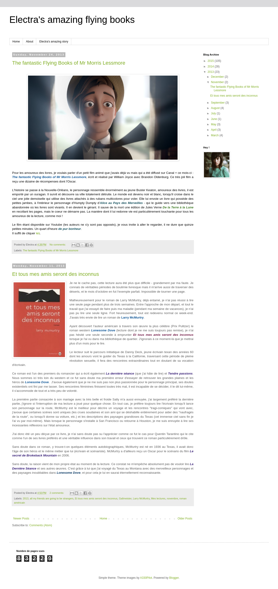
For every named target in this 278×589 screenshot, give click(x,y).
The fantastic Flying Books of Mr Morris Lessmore (68, 63)
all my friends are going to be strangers (52, 498)
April (214, 129)
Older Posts (185, 518)
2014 (211, 66)
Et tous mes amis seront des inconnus (55, 274)
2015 (211, 61)
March (215, 135)
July (214, 113)
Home (16, 41)
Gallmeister (125, 498)
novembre (172, 498)
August (216, 108)
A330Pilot (146, 577)
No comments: (58, 244)
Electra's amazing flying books (72, 19)
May (214, 124)
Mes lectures (158, 498)
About (29, 41)
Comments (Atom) (40, 525)
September (218, 102)
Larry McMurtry (141, 498)
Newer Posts (21, 518)
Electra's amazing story (53, 41)
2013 (26, 498)
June (214, 119)
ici (37, 233)
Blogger (174, 577)
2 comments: (57, 492)
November (218, 82)
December (218, 76)
